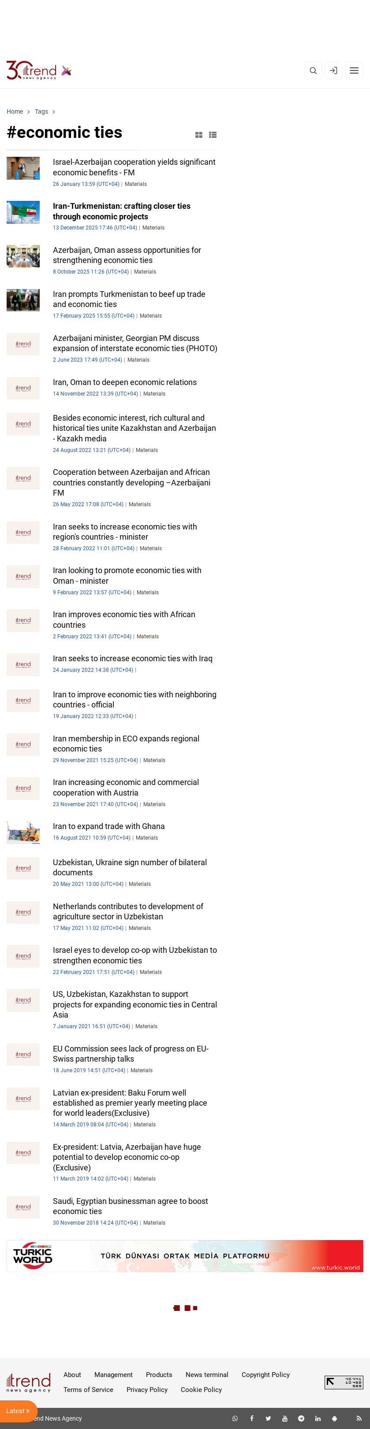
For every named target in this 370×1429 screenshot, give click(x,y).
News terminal (207, 1375)
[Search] (313, 70)
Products (159, 1375)
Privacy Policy (147, 1390)
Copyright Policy (266, 1375)
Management (113, 1375)
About (72, 1375)
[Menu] (354, 70)
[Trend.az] (39, 70)
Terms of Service (88, 1390)
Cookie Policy (201, 1390)
